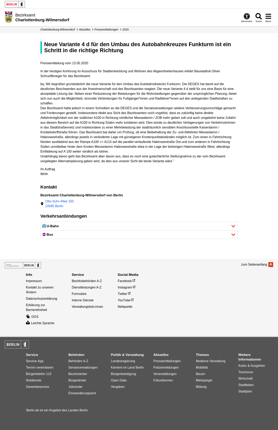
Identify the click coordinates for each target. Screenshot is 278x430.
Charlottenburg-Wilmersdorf (57, 29)
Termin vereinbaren (40, 367)
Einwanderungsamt (82, 393)
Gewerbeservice (37, 386)
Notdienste (33, 380)
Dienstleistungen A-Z (87, 287)
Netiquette (125, 306)
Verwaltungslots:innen (87, 306)
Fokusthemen (163, 380)
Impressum (34, 281)
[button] (139, 226)
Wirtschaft (245, 378)
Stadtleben (246, 385)
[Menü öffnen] (268, 17)
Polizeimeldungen (166, 367)
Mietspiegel (204, 380)
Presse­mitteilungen (106, 29)
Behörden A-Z (78, 361)
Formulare (79, 293)
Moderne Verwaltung (210, 361)
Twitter (122, 293)
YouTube (124, 300)
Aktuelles (84, 29)
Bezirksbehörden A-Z (87, 281)
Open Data (118, 380)
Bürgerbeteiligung (123, 374)
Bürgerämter (77, 380)
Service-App (34, 361)
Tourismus (245, 372)
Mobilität (202, 367)
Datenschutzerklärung (41, 298)
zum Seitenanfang (254, 264)
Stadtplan (245, 391)
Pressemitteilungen (167, 361)
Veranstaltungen (165, 374)
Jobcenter (75, 386)
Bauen (200, 374)
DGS (32, 316)
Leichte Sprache (40, 323)
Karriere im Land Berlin (127, 367)
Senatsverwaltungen (83, 367)
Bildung (201, 386)
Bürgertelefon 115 (39, 374)
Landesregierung (123, 361)
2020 (125, 29)
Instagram (125, 287)
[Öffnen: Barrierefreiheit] (247, 17)
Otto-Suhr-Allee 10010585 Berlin (59, 204)
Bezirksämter (77, 374)
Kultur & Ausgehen (251, 365)
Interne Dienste (83, 300)
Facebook (125, 281)
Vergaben (118, 386)
